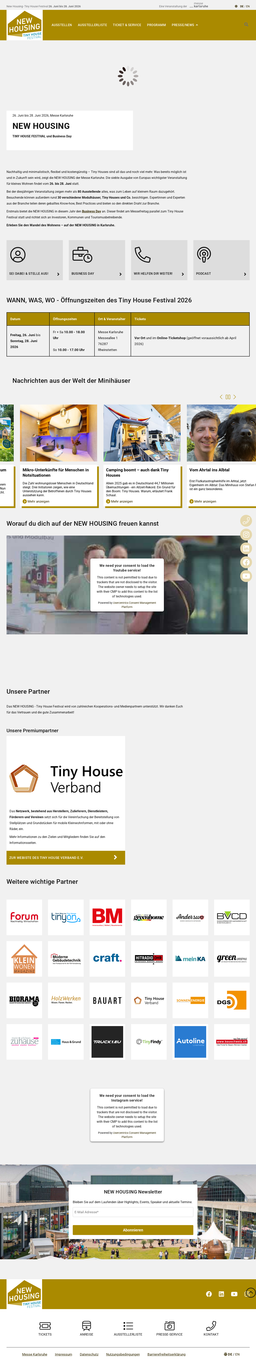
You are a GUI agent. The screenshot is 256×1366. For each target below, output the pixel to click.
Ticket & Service (127, 25)
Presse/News (183, 25)
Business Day (91, 211)
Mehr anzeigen (19, 501)
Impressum (63, 1354)
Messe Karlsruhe (34, 1354)
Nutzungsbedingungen (123, 1354)
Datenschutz (89, 1354)
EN (248, 6)
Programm (156, 25)
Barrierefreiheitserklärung (166, 1354)
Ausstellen (62, 25)
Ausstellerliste (92, 25)
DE (242, 6)
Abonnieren (133, 1230)
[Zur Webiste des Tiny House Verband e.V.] (66, 858)
